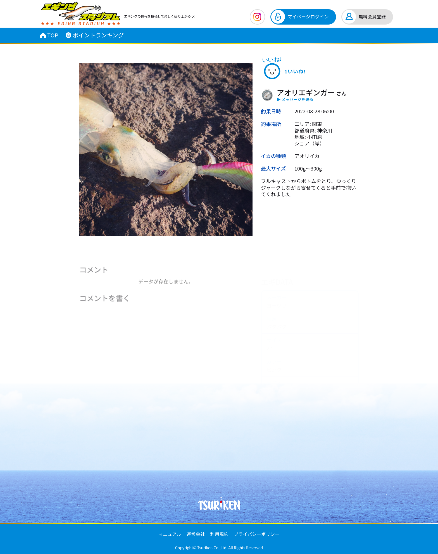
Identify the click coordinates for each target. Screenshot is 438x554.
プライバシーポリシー (257, 534)
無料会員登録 (372, 16)
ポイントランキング (95, 35)
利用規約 (219, 534)
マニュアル (169, 534)
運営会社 (196, 534)
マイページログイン (308, 16)
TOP (49, 35)
